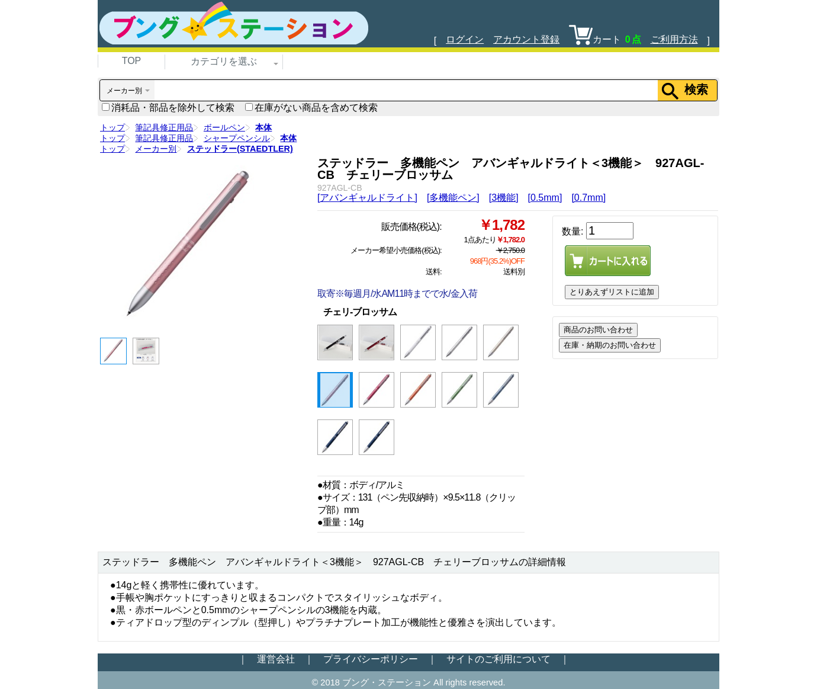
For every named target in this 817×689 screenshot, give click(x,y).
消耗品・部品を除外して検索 (168, 107)
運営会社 (276, 659)
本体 (263, 127)
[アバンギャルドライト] (367, 198)
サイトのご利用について (498, 659)
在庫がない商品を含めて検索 (311, 107)
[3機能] (504, 198)
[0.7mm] (588, 198)
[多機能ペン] (453, 198)
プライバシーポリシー (370, 659)
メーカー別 (155, 148)
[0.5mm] (545, 198)
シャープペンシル (237, 138)
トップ (112, 127)
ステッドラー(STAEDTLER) (240, 148)
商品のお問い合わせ (598, 329)
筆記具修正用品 (164, 127)
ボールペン (224, 127)
